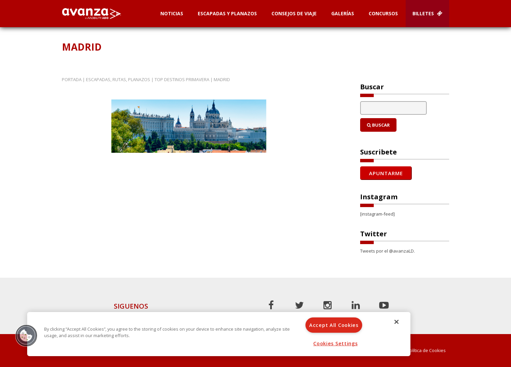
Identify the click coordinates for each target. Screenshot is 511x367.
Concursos (383, 13)
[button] (26, 335)
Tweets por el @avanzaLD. (387, 251)
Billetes (427, 13)
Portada (72, 79)
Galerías (342, 13)
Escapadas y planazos (227, 13)
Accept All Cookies (333, 325)
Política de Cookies (426, 350)
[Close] (396, 322)
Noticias (171, 13)
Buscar (378, 125)
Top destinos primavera (182, 79)
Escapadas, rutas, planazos (118, 79)
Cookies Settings (335, 343)
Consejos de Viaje (294, 13)
